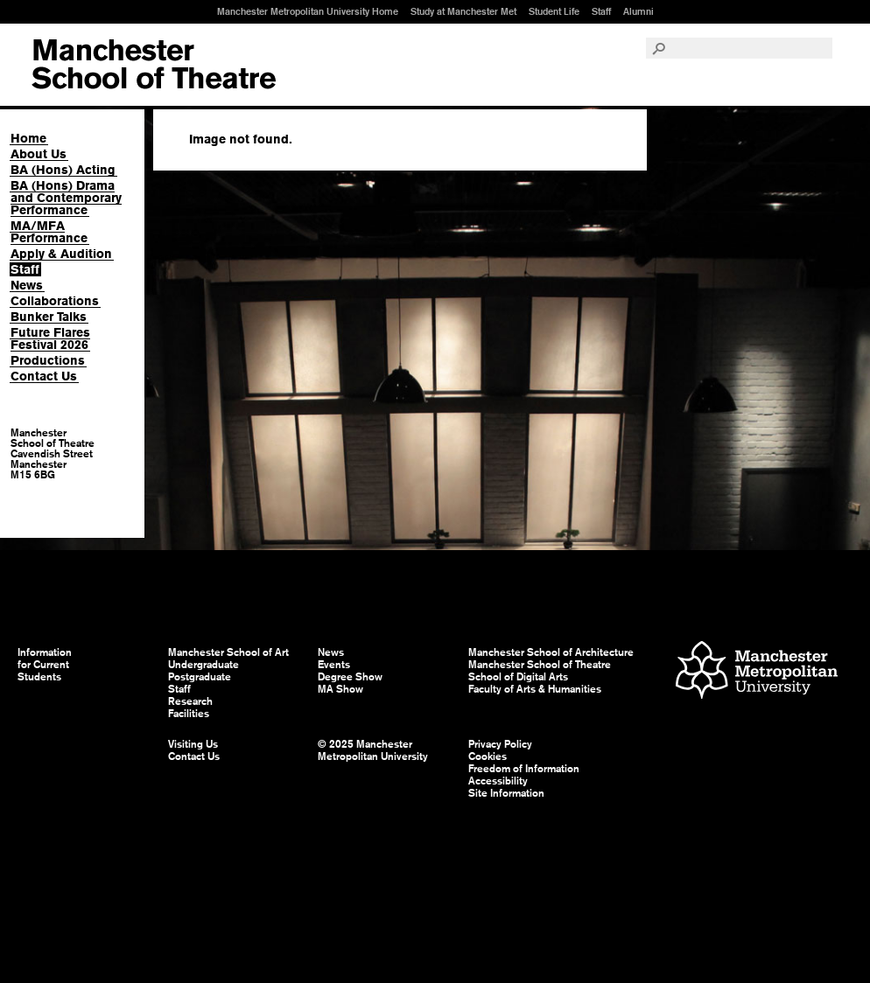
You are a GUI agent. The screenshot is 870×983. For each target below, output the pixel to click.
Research (190, 701)
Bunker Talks (49, 317)
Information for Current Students (45, 664)
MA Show (340, 689)
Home (28, 138)
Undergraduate (203, 665)
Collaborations (55, 301)
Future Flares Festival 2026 (50, 338)
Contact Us (44, 376)
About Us (39, 154)
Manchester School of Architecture (551, 652)
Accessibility (498, 781)
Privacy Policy (500, 744)
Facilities (188, 714)
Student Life (554, 11)
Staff (601, 11)
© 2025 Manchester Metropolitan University (373, 750)
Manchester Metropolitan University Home (307, 11)
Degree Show (350, 677)
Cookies (487, 756)
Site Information (506, 793)
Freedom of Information (523, 769)
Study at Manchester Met (463, 11)
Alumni (638, 11)
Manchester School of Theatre (539, 665)
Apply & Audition (61, 254)
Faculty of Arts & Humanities (534, 689)
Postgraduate (199, 677)
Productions (48, 360)
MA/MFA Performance (49, 232)
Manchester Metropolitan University (757, 672)
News (27, 285)
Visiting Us (193, 744)
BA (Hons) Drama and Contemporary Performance (66, 197)
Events (334, 665)
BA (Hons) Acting (63, 170)
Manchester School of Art (153, 65)
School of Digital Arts (518, 677)
